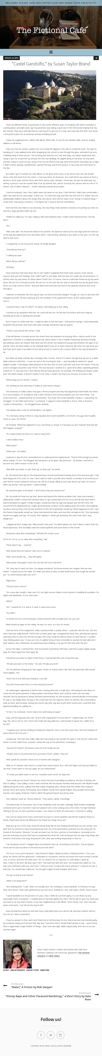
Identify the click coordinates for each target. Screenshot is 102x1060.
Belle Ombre (54, 956)
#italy (6, 970)
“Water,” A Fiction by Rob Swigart (51, 985)
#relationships (17, 970)
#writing (44, 970)
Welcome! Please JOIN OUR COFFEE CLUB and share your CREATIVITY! (51, 2)
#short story (32, 970)
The (79, 952)
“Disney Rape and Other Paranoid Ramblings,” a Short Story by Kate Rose (51, 996)
